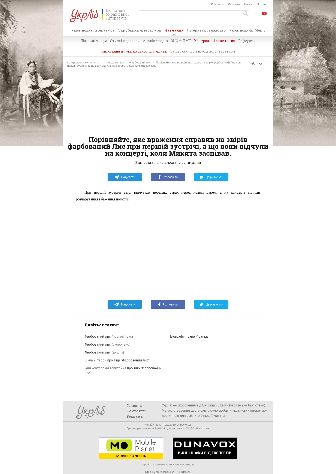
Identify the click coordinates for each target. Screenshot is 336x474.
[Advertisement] (168, 102)
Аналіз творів (155, 40)
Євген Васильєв (182, 424)
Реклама (234, 4)
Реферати (247, 40)
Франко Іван (116, 62)
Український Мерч (247, 30)
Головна (134, 405)
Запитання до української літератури (134, 51)
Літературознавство (206, 30)
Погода (262, 4)
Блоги (248, 4)
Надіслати (124, 177)
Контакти (217, 4)
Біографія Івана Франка (189, 336)
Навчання (174, 31)
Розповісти (168, 177)
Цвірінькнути (211, 177)
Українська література (93, 30)
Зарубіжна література (139, 30)
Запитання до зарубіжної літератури (202, 51)
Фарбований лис (140, 62)
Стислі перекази (125, 40)
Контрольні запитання (214, 40)
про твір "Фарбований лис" (117, 360)
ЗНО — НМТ (181, 40)
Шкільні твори (94, 40)
